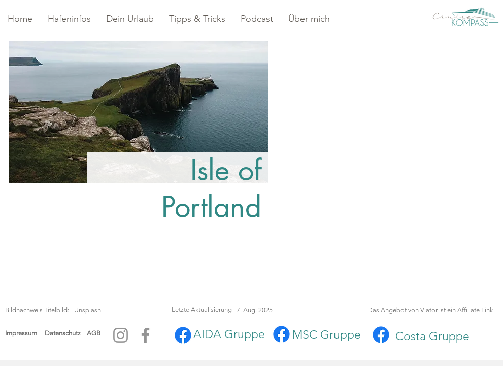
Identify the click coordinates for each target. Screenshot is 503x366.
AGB (93, 333)
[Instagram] (120, 335)
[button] (69, 19)
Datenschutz (66, 333)
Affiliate (469, 310)
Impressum (21, 333)
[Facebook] (145, 335)
